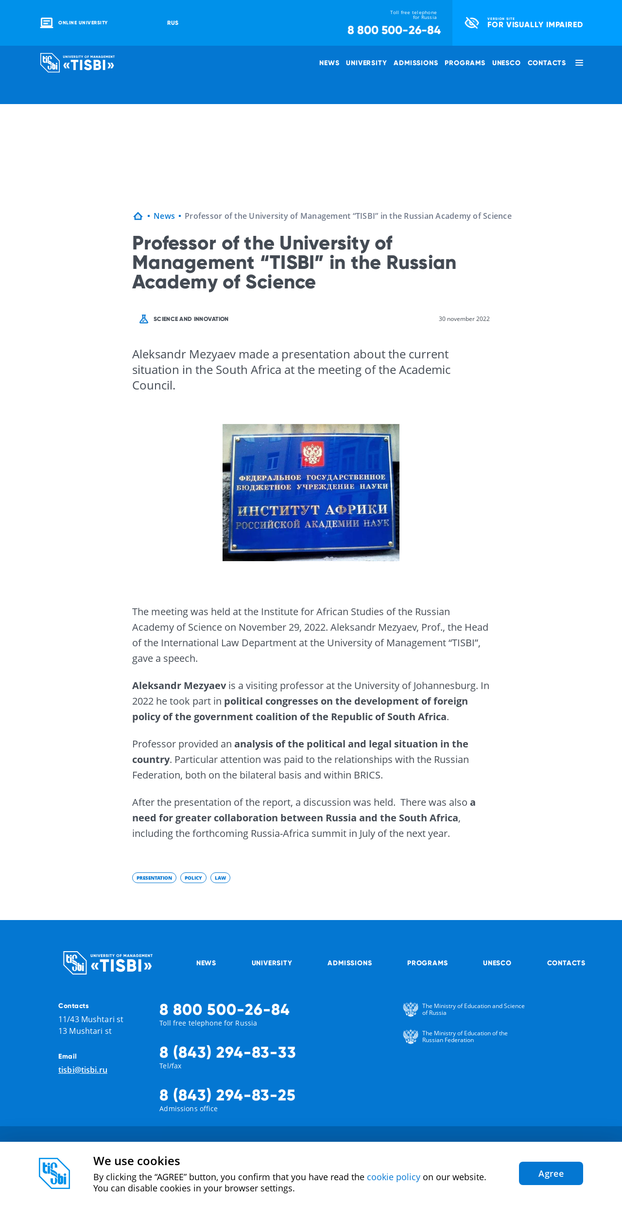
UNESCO (506, 62)
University (366, 62)
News (329, 62)
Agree (551, 1173)
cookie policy (393, 1177)
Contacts (547, 62)
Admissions (416, 62)
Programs (465, 62)
